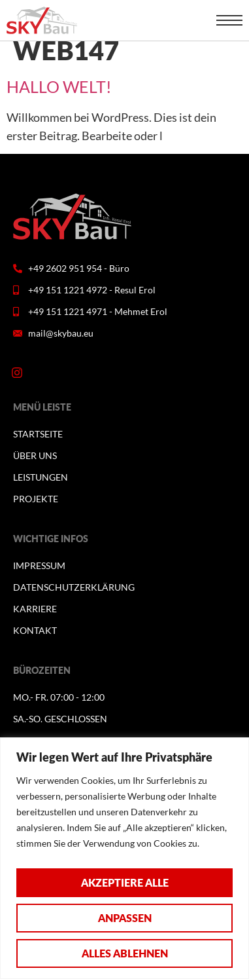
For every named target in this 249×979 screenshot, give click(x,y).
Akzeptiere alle (125, 882)
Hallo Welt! (59, 86)
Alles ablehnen (125, 953)
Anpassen (125, 918)
